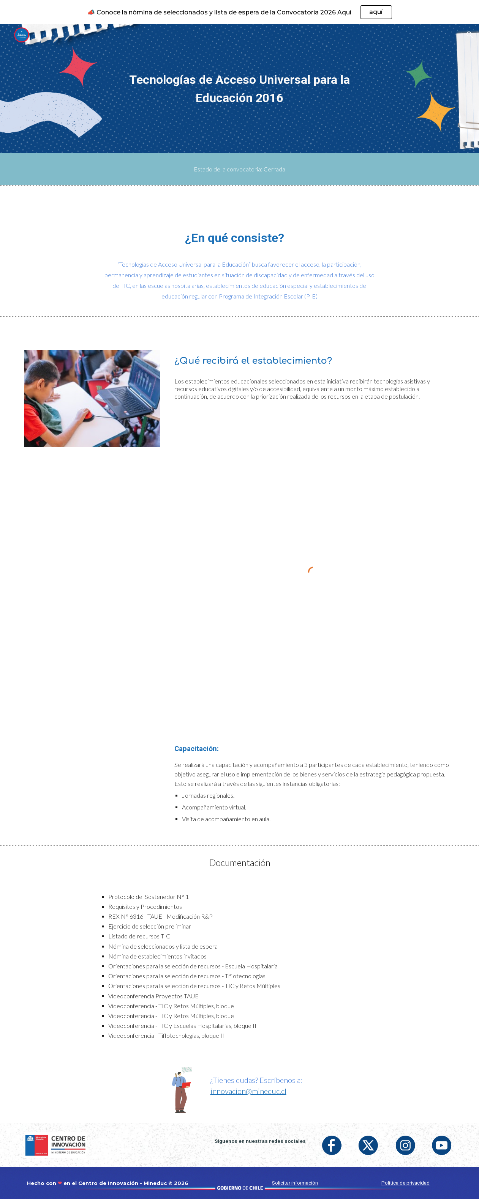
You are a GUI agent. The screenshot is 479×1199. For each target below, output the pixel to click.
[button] (470, 35)
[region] (239, 12)
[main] (240, 89)
